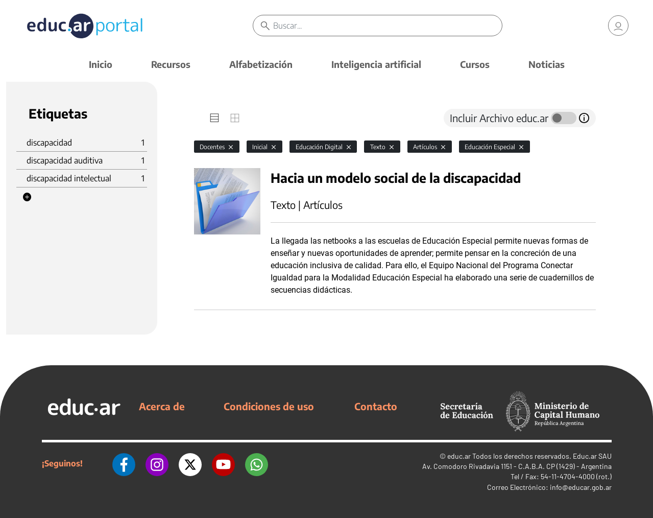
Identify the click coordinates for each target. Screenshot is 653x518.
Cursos (475, 64)
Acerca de (162, 406)
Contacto (375, 406)
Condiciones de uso (269, 406)
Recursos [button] (170, 64)
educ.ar (459, 456)
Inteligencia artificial (376, 64)
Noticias (546, 64)
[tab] (214, 118)
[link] (618, 25)
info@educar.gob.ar (581, 487)
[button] (27, 197)
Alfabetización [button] (261, 64)
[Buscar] (387, 25)
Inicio (100, 64)
